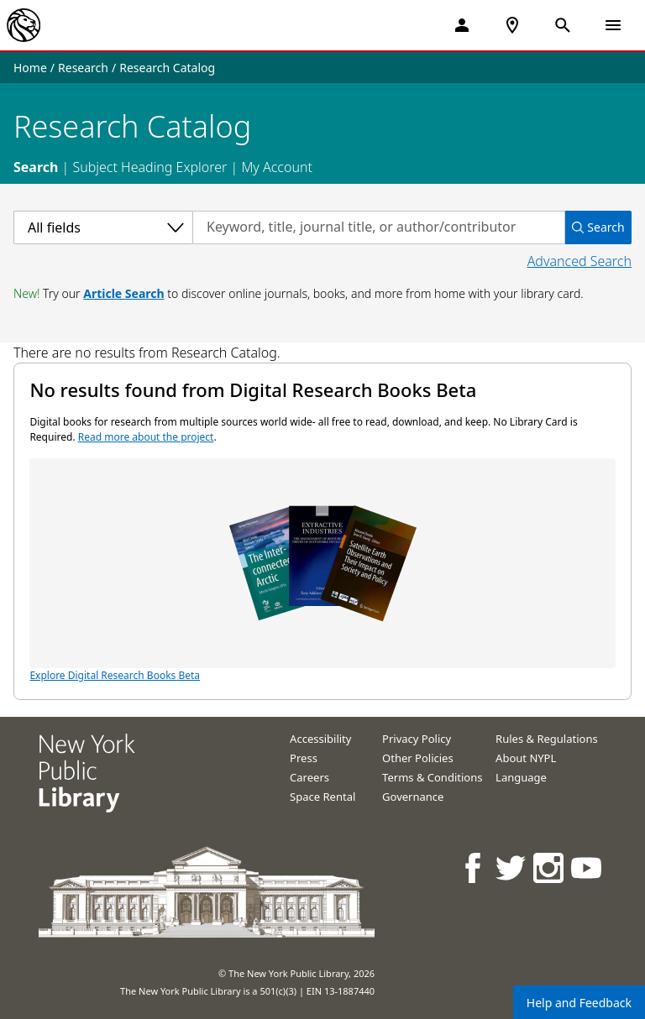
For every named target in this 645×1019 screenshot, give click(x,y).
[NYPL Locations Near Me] (512, 25)
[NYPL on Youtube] (587, 867)
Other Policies (418, 758)
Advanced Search (579, 261)
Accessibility (320, 738)
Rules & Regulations (547, 738)
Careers (309, 777)
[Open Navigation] (613, 25)
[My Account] (462, 25)
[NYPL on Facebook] (474, 867)
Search (35, 167)
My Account (276, 167)
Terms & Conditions (432, 777)
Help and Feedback (579, 1003)
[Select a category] (102, 227)
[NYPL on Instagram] (549, 867)
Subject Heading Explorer (149, 167)
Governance (412, 796)
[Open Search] (563, 25)
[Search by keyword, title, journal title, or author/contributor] (378, 227)
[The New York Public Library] (23, 25)
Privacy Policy (416, 738)
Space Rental (322, 796)
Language (521, 777)
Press (303, 758)
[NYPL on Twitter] (512, 867)
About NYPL (526, 758)
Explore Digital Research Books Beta (322, 570)
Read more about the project (146, 437)
